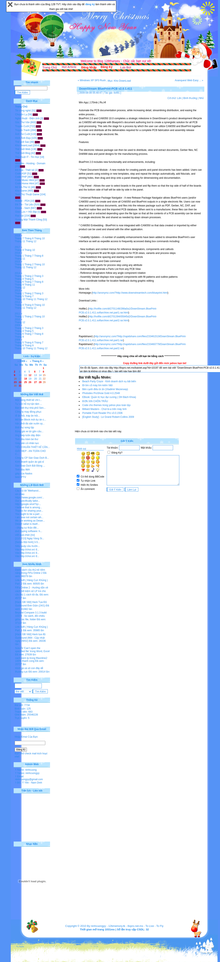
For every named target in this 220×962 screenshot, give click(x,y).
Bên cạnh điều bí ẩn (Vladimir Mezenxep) (105, 389)
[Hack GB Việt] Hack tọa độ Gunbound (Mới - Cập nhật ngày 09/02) (30, 637)
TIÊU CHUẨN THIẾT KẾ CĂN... (32, 447)
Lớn (179, 98)
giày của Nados (23, 473)
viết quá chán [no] (25, 534)
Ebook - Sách (22, 208)
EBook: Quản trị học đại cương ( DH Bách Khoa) (109, 397)
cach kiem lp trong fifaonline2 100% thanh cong (31, 659)
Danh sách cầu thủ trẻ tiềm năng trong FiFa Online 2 (30, 571)
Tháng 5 (28, 278)
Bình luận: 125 (23, 708)
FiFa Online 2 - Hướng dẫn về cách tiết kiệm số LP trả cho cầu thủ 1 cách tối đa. (31, 591)
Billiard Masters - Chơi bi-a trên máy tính (104, 409)
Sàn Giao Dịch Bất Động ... (30, 465)
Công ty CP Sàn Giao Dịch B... (32, 457)
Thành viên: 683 (23, 711)
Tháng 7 (19, 238)
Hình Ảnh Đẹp (23, 138)
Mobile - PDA (22, 200)
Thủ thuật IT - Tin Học (27, 157)
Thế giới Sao (22, 141)
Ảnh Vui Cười (22, 134)
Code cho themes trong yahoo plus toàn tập (106, 405)
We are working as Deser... (30, 520)
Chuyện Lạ (21, 114)
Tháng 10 (39, 238)
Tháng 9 (19, 284)
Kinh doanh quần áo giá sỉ (29, 461)
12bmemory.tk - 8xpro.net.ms (125, 925)
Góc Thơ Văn (22, 122)
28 (40, 382)
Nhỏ (201, 98)
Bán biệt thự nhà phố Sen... (30, 407)
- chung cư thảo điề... (27, 527)
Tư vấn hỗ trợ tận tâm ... (28, 403)
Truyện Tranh (22, 130)
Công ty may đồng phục (28, 411)
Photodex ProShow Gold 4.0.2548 (101, 393)
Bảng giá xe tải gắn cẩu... (29, 431)
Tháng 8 (28, 238)
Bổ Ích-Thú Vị (22, 187)
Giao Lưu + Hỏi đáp (26, 211)
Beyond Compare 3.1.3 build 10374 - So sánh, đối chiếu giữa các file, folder (31, 616)
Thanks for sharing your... (29, 510)
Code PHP (21, 176)
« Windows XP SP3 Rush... (93, 80)
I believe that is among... (28, 507)
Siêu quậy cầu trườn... (27, 546)
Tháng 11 (20, 241)
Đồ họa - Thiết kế (24, 170)
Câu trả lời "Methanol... (27, 490)
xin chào (19, 494)
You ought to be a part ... (28, 514)
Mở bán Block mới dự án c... (30, 419)
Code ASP (20, 173)
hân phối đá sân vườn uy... (29, 423)
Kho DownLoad (23, 145)
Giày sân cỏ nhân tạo (27, 443)
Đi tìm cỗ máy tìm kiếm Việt (97, 385)
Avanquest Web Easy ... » (189, 80)
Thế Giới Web (22, 149)
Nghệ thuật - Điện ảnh (27, 118)
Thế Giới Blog (22, 153)
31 (20, 385)
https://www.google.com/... (29, 497)
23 (15, 382)
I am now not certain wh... (29, 517)
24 (20, 382)
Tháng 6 (19, 281)
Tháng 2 (28, 264)
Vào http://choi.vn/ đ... (27, 549)
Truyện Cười (22, 126)
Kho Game (21, 190)
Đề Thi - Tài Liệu (24, 204)
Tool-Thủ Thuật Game (27, 194)
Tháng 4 (19, 250)
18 (25, 378)
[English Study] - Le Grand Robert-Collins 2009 (108, 417)
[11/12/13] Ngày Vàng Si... (29, 538)
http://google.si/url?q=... (28, 504)
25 (25, 382)
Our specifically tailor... (27, 500)
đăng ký (90, 4)
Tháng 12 (31, 241)
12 (30, 375)
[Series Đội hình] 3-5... (27, 542)
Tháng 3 (38, 276)
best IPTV (20, 477)
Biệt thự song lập (24, 427)
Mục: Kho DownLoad (119, 80)
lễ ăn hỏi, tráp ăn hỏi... (27, 415)
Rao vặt (19, 215)
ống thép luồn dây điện (27, 435)
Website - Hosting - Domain (30, 163)
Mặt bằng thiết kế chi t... (28, 400)
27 (35, 382)
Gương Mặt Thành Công (28, 219)
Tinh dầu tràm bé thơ (26, 439)
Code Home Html (24, 183)
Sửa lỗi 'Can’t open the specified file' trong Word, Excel (32, 650)
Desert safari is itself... (27, 524)
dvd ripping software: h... (28, 531)
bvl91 (117, 92)
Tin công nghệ (23, 110)
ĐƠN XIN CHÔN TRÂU (95, 401)
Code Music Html (24, 180)
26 (30, 382)
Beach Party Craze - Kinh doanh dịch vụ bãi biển (109, 381)
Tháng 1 (19, 255)
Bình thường (190, 98)
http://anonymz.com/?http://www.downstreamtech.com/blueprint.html (129, 292)
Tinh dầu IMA (22, 469)
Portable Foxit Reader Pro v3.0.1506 (102, 413)
